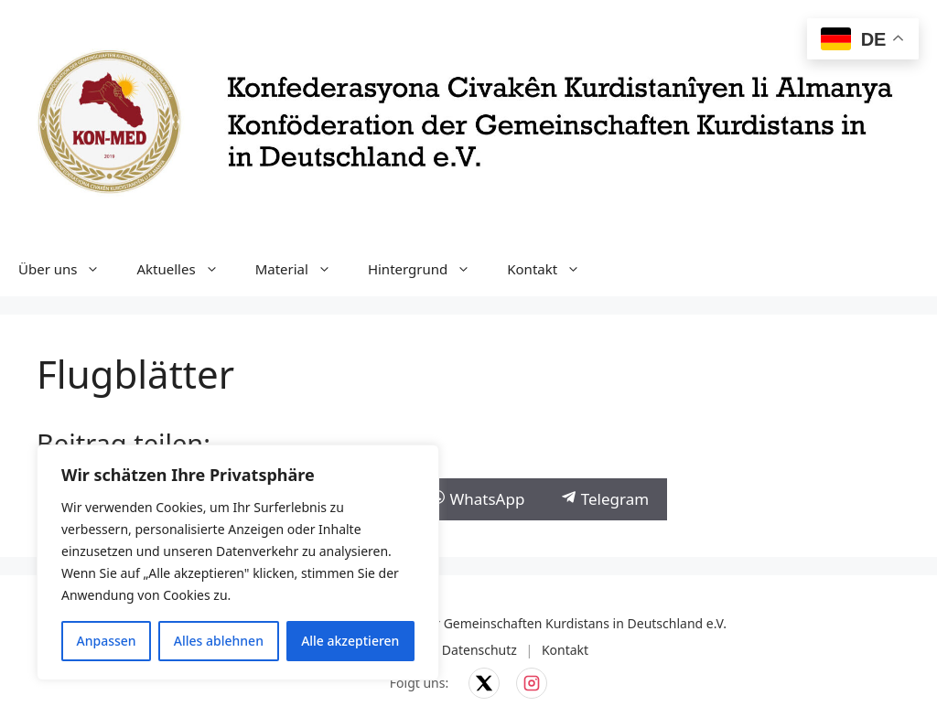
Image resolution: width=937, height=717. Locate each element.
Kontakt (552, 268)
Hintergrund (428, 268)
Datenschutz (479, 649)
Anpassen (106, 640)
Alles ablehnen (219, 640)
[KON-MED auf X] (484, 683)
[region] (238, 562)
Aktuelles (186, 268)
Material (302, 268)
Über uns (68, 268)
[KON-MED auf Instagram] (531, 683)
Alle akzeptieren (350, 640)
